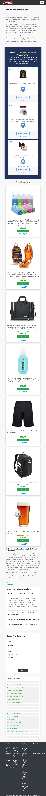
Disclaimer (16, 753)
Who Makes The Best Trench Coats (15, 711)
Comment (10, 584)
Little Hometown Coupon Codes (25, 772)
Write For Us (8, 747)
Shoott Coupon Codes (24, 778)
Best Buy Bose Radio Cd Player (14, 713)
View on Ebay (23, 235)
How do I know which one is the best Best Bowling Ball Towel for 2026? (21, 613)
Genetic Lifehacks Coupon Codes (24, 754)
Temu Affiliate (15, 768)
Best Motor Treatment (12, 716)
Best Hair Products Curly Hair (14, 702)
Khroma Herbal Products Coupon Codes (24, 760)
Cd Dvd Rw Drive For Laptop (13, 682)
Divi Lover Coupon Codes (24, 749)
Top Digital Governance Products (15, 690)
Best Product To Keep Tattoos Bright (15, 705)
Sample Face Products (12, 728)
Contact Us (15, 747)
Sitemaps (15, 764)
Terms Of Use (8, 760)
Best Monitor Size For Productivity (15, 696)
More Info (23, 231)
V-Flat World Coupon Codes (25, 787)
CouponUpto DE (9, 768)
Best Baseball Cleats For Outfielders (15, 685)
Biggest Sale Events (15, 757)
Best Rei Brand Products (13, 737)
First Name (11, 639)
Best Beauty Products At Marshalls (15, 693)
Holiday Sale (15, 744)
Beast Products (10, 719)
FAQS (8, 583)
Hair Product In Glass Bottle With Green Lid (17, 731)
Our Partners (8, 765)
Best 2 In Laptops (11, 708)
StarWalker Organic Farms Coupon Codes (26, 782)
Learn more (10, 581)
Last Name (11, 645)
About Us (8, 744)
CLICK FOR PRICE (23, 97)
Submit (23, 670)
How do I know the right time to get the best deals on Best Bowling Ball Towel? (22, 625)
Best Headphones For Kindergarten (15, 687)
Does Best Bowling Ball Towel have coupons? (20, 594)
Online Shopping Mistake (16, 761)
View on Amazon (23, 233)
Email (9, 651)
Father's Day (32, 565)
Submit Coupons (15, 751)
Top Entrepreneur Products (13, 699)
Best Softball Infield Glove (13, 725)
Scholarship (9, 756)
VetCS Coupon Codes (26, 791)
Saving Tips (7, 751)
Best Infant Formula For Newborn (15, 722)
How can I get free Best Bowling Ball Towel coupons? (22, 619)
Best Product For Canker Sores (14, 734)
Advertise (8, 753)
